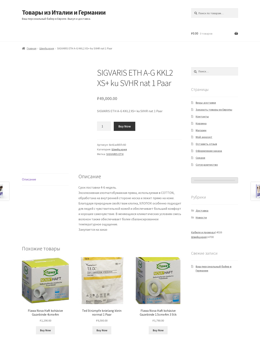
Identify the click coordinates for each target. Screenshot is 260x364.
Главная (31, 48)
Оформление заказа (209, 151)
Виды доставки (206, 102)
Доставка (202, 210)
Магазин (201, 130)
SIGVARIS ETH (115, 154)
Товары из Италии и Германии (64, 12)
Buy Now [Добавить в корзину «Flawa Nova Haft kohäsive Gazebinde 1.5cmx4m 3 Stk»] (158, 330)
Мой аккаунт (204, 137)
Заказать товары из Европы (214, 109)
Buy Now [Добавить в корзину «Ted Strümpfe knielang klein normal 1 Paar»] (101, 330)
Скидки (200, 158)
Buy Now (124, 126)
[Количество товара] (104, 126)
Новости (201, 217)
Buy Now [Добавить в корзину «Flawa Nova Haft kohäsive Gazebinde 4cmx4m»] (45, 330)
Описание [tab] (29, 179)
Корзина (201, 123)
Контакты (202, 116)
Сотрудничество (207, 164)
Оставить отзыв (206, 144)
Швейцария (46, 48)
